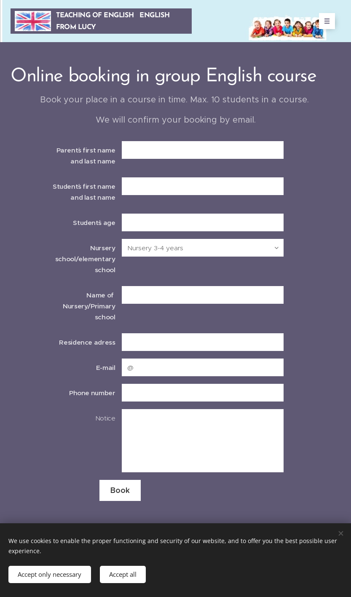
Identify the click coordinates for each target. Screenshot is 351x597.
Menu (324, 21)
